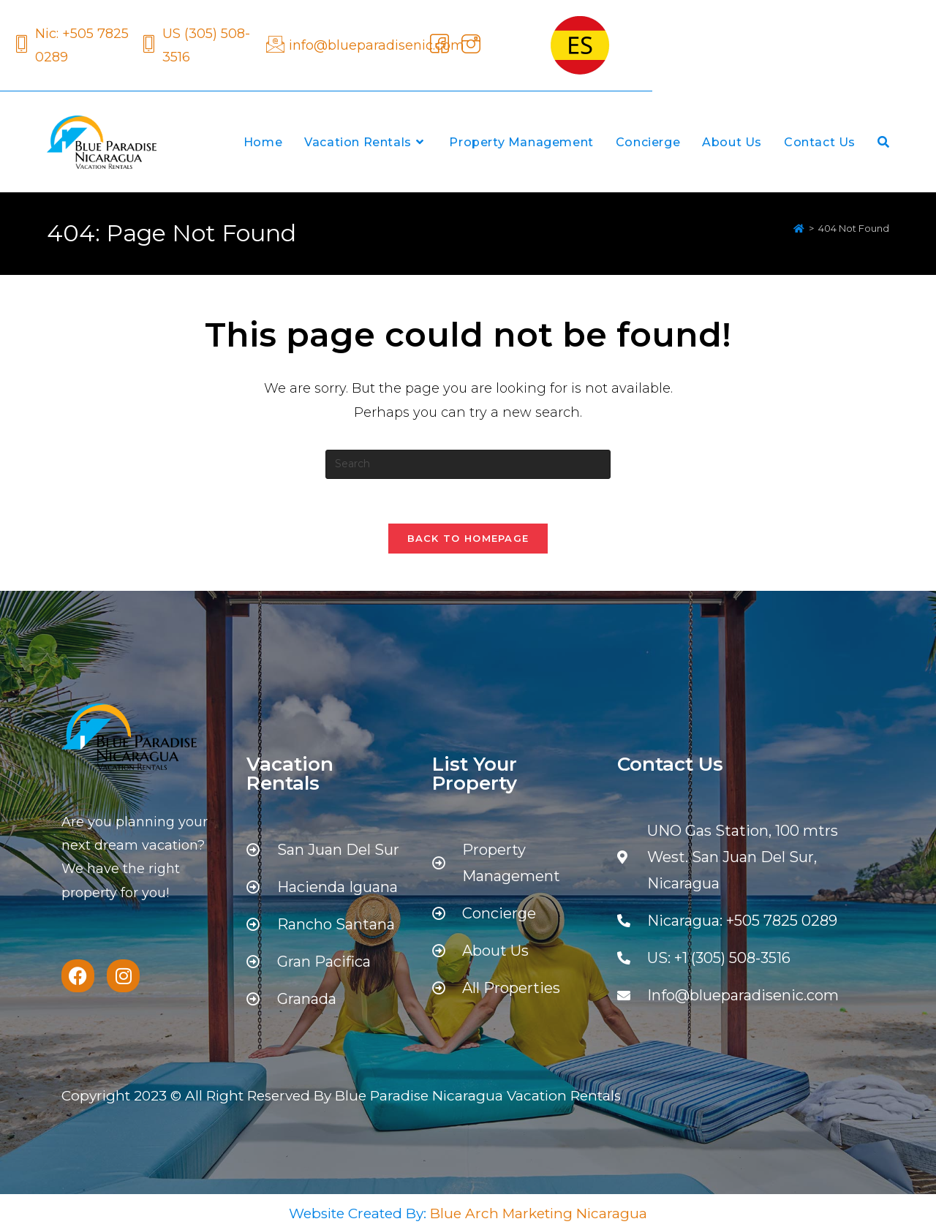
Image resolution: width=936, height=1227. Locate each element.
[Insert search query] (468, 464)
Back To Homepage (468, 538)
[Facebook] (437, 45)
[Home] (798, 228)
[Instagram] (469, 45)
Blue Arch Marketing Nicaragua (538, 1213)
